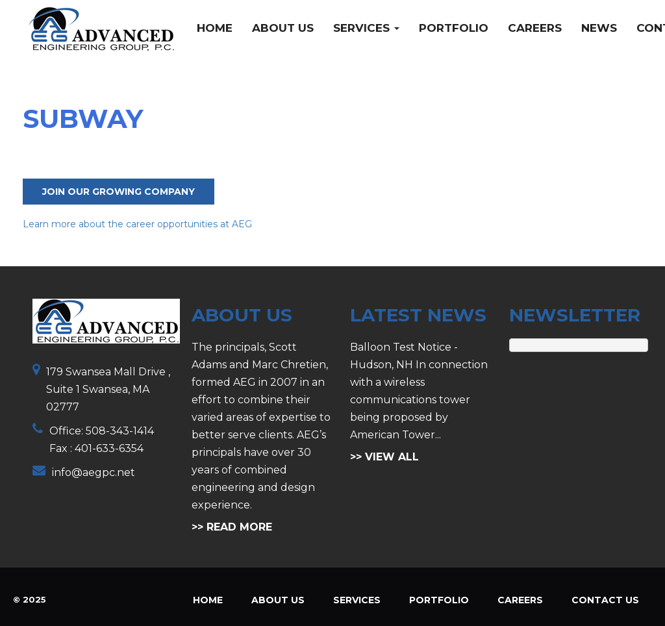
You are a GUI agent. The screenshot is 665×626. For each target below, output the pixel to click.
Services (366, 27)
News (599, 27)
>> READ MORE (232, 527)
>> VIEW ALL (384, 457)
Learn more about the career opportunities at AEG (137, 224)
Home (214, 27)
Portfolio (453, 27)
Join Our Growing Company (118, 191)
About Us (283, 27)
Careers (535, 27)
